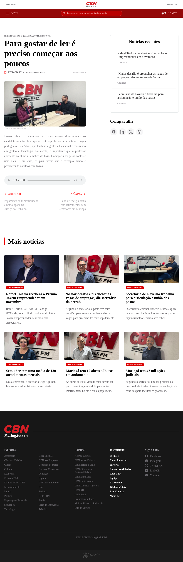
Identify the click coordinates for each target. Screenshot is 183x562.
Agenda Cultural (83, 456)
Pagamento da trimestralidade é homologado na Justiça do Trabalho (21, 204)
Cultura (8, 469)
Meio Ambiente (12, 487)
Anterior (12, 194)
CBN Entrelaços (83, 476)
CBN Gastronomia (84, 481)
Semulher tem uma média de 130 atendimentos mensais (31, 373)
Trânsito (43, 509)
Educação (43, 473)
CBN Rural (80, 494)
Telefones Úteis (118, 487)
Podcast (43, 491)
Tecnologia (9, 509)
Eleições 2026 (172, 4)
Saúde (42, 500)
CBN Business (46, 456)
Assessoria (9, 456)
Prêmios (114, 456)
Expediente (116, 482)
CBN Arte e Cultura (85, 460)
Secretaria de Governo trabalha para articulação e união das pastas (140, 95)
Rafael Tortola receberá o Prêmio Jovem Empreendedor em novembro (143, 55)
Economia (9, 473)
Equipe (113, 478)
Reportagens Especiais (15, 500)
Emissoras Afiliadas (120, 469)
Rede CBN (44, 496)
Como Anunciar (118, 460)
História (114, 464)
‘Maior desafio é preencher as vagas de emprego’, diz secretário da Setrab (142, 75)
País (41, 487)
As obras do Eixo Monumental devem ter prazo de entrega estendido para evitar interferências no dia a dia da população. (89, 386)
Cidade (7, 464)
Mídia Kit (115, 496)
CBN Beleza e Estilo (85, 464)
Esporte (42, 478)
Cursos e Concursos (49, 469)
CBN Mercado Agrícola (87, 485)
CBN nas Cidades (13, 460)
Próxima (78, 194)
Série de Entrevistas (15, 288)
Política (8, 496)
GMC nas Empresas (49, 482)
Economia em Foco (84, 499)
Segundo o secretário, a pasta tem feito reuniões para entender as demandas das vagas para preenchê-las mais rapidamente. (90, 313)
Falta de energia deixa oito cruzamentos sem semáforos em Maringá (72, 204)
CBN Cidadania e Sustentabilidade (83, 471)
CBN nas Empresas (48, 460)
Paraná (7, 491)
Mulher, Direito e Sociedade (89, 503)
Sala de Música (82, 508)
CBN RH (79, 490)
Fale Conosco (11, 4)
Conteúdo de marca (48, 464)
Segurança (9, 505)
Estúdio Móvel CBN (14, 482)
